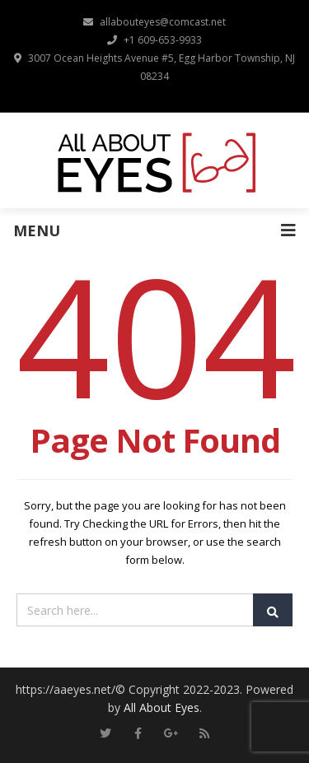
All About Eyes (161, 707)
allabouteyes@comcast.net (154, 22)
